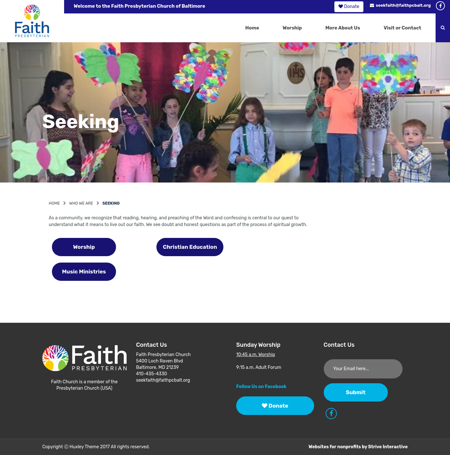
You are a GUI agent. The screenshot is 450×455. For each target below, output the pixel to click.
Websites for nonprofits (335, 447)
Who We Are (81, 203)
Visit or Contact (402, 28)
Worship (292, 28)
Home (252, 28)
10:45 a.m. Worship (255, 354)
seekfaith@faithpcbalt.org (400, 5)
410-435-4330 (151, 374)
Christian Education (190, 247)
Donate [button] (348, 6)
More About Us (342, 28)
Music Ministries (84, 271)
